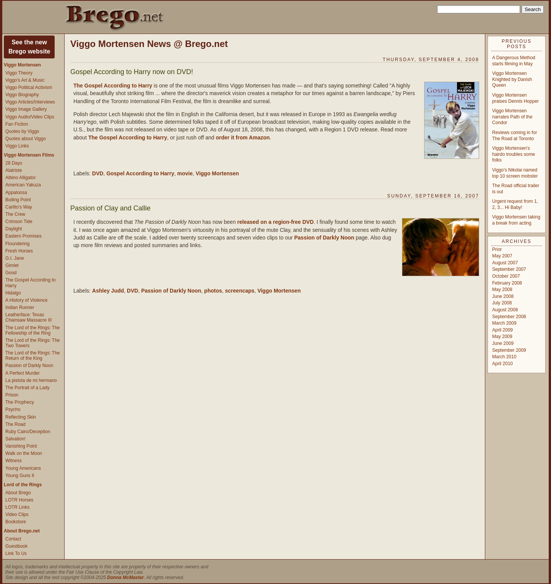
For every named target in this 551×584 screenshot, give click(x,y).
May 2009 (502, 336)
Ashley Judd (108, 291)
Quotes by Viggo (22, 131)
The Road (15, 424)
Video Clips (16, 514)
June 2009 (503, 343)
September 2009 (509, 350)
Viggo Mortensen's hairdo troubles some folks (513, 154)
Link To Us (16, 553)
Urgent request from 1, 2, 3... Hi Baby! (515, 204)
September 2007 (509, 269)
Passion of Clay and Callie (110, 208)
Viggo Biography (22, 94)
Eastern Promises (23, 236)
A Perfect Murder (22, 373)
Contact (13, 539)
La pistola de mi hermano (31, 380)
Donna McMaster (125, 577)
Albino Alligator (20, 177)
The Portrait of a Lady (27, 387)
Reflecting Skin (20, 417)
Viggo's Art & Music (25, 80)
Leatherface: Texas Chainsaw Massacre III (28, 317)
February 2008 (507, 283)
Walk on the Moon (23, 453)
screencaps (239, 291)
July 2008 (502, 303)
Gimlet (12, 265)
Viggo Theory (18, 73)
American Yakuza (23, 185)
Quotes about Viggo (25, 138)
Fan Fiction (16, 124)
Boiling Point (18, 199)
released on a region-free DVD (275, 222)
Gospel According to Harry (140, 173)
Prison (11, 395)
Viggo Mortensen (22, 65)
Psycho (12, 409)
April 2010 (502, 363)
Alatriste (13, 170)
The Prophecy (19, 402)
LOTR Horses (19, 500)
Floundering (17, 243)
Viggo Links (17, 146)
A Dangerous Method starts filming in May (513, 60)
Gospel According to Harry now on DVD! (131, 72)
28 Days (13, 163)
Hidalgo (13, 293)
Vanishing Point (21, 446)
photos (213, 291)
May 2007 (502, 256)
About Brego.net (22, 531)
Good (10, 272)
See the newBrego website (29, 47)
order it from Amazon (243, 137)
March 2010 (504, 356)
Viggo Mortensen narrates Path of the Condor (512, 116)
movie (185, 173)
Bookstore (15, 521)
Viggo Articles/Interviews (30, 102)
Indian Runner (19, 307)
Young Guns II (19, 475)
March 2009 (504, 323)
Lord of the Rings (23, 484)
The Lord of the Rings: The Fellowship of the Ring (32, 330)
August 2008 (505, 309)
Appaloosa (16, 192)
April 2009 (502, 330)
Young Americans (23, 468)
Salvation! (15, 439)
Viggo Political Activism (28, 87)
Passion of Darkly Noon (29, 365)
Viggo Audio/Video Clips (29, 117)
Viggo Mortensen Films (29, 155)
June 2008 (503, 296)
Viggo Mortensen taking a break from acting (516, 220)
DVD (98, 173)
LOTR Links (17, 507)
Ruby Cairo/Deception (27, 431)
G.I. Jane (14, 258)
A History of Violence (26, 300)
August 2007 (505, 262)
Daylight (13, 228)
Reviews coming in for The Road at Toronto (514, 135)
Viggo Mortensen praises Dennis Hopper (515, 98)
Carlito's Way (18, 207)
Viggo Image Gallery (26, 109)
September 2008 (509, 316)
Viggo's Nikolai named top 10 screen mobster (515, 173)
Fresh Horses (19, 251)
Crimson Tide (18, 221)
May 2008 (502, 289)
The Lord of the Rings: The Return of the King (32, 355)
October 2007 (506, 276)
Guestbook (16, 546)
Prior (497, 249)
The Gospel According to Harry (112, 86)
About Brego (18, 492)
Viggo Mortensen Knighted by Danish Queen (512, 79)
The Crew (15, 214)
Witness (13, 460)
